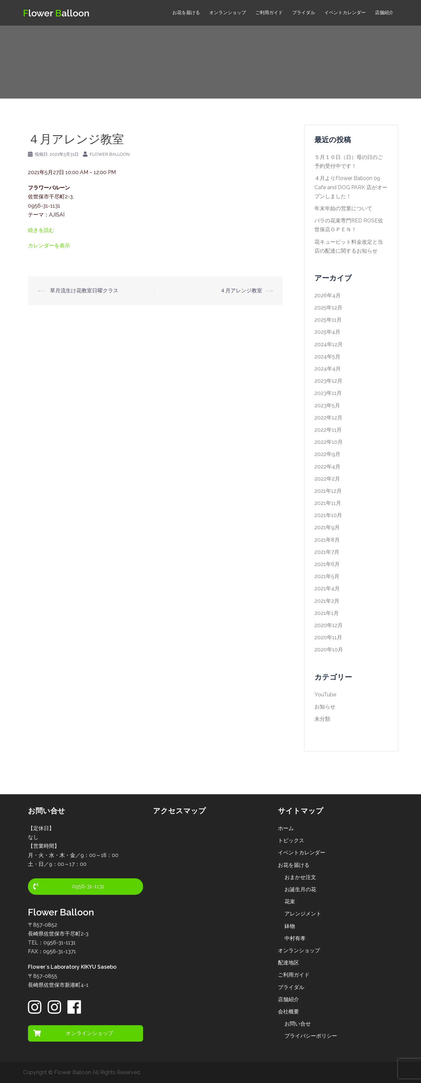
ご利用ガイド (269, 12)
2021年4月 (327, 588)
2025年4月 (327, 332)
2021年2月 (326, 601)
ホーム (286, 828)
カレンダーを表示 (49, 245)
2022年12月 (328, 418)
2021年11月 (327, 503)
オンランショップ (227, 12)
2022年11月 (328, 430)
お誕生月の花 (300, 889)
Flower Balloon (110, 154)
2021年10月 (328, 515)
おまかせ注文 (300, 877)
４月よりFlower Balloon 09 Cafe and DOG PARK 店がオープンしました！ (350, 187)
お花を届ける (186, 12)
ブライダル (303, 12)
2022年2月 (327, 479)
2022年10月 (328, 442)
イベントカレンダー (345, 12)
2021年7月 (326, 552)
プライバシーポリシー (311, 1036)
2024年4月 (327, 369)
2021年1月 (326, 613)
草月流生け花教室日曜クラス (83, 290)
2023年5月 (327, 405)
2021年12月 (328, 491)
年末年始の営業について (343, 208)
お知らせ (324, 707)
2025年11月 (328, 320)
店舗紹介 (384, 12)
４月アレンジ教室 (241, 290)
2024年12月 (328, 344)
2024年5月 (327, 356)
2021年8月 (327, 540)
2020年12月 (328, 625)
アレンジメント (303, 914)
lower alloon (60, 13)
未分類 (322, 719)
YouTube (325, 694)
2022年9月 (327, 454)
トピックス (291, 840)
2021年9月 (327, 527)
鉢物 (290, 926)
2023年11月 (328, 393)
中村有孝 (295, 938)
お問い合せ (298, 1024)
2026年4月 (327, 295)
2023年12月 (328, 381)
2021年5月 (326, 576)
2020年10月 (328, 649)
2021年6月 (327, 564)
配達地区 (288, 962)
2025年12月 (328, 308)
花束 (290, 901)
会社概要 (288, 1011)
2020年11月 (328, 637)
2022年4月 (327, 466)
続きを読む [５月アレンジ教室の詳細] (41, 230)
